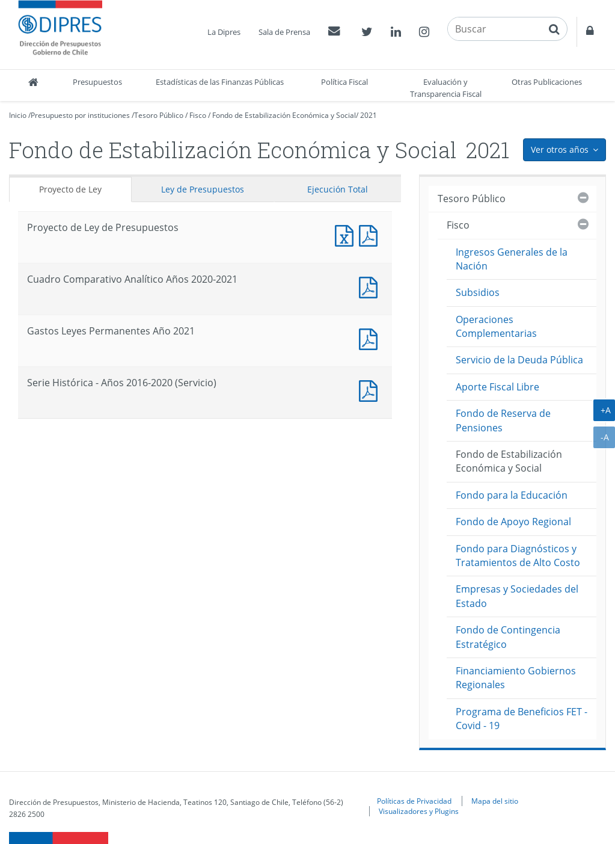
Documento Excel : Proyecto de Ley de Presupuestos (347, 234)
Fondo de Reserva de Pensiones (503, 420)
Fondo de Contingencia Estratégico (508, 636)
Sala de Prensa (284, 31)
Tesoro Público (158, 115)
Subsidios (478, 292)
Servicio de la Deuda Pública (519, 359)
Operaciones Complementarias (496, 326)
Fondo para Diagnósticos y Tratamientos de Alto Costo (518, 555)
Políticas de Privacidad (414, 800)
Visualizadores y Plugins (419, 811)
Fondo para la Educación (512, 495)
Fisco (197, 115)
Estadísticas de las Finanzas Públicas (220, 81)
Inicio (17, 115)
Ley (202, 189)
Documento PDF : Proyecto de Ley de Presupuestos (371, 234)
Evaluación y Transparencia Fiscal (446, 87)
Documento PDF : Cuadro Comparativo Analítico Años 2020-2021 (371, 286)
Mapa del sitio (494, 800)
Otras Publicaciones (547, 81)
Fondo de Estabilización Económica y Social (284, 115)
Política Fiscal (344, 81)
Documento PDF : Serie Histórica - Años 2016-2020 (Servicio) (371, 389)
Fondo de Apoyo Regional (513, 521)
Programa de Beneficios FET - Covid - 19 (521, 718)
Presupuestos (97, 81)
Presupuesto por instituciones (80, 115)
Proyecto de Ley (70, 189)
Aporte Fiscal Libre (497, 386)
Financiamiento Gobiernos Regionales (516, 677)
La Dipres (223, 31)
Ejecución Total (337, 189)
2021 (368, 115)
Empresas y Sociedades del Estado (517, 595)
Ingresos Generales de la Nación (512, 259)
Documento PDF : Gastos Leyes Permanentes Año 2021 (371, 337)
